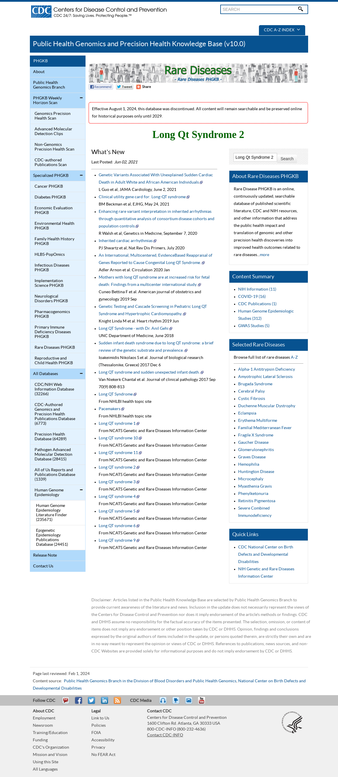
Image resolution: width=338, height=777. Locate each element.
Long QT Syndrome (116, 394)
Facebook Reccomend (100, 87)
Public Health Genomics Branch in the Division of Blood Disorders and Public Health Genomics (150, 681)
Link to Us (100, 718)
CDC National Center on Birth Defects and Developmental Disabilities (265, 554)
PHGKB (40, 61)
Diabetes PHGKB (50, 197)
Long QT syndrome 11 (118, 453)
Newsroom (43, 726)
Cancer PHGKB (49, 186)
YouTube (204, 703)
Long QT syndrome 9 (117, 540)
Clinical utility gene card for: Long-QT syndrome (142, 197)
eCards (190, 703)
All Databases (45, 374)
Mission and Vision (50, 755)
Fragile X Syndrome (255, 435)
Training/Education (50, 733)
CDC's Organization (51, 747)
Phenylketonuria (253, 494)
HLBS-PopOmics (50, 255)
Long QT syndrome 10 (118, 438)
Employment (44, 718)
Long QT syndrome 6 (117, 526)
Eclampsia (247, 413)
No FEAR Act (103, 755)
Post (103, 703)
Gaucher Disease (253, 443)
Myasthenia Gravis (255, 486)
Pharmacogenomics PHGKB (52, 314)
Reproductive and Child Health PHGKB (54, 360)
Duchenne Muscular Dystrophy (266, 406)
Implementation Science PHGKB (49, 283)
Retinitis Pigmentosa (256, 501)
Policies (98, 726)
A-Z (294, 357)
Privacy (98, 747)
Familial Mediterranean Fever (265, 428)
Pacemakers (110, 409)
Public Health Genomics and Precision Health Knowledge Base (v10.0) (139, 44)
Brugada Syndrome (255, 384)
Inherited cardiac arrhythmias (126, 241)
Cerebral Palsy (251, 391)
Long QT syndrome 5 (117, 511)
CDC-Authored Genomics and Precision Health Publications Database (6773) (55, 414)
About (39, 72)
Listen (163, 703)
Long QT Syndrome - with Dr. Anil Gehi (133, 329)
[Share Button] (143, 87)
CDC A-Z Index (282, 30)
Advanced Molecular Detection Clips (53, 131)
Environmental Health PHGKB (54, 226)
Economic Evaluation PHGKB (54, 210)
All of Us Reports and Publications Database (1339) (55, 474)
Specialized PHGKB (51, 176)
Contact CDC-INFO (165, 735)
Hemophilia (248, 464)
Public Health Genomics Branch (49, 85)
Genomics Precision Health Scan (53, 116)
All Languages (45, 769)
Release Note (45, 555)
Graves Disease (252, 457)
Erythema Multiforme (257, 421)
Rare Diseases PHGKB (55, 348)
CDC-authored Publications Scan (51, 162)
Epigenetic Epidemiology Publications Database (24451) (52, 538)
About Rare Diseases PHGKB (265, 176)
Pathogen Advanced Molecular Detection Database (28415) (53, 454)
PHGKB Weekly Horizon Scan (47, 100)
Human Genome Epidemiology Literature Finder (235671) (51, 513)
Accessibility (103, 740)
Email (66, 703)
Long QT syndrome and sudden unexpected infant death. (149, 372)
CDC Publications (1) (257, 304)
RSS (116, 703)
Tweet (91, 703)
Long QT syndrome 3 (117, 482)
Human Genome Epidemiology (49, 492)
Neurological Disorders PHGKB (51, 298)
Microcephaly (250, 479)
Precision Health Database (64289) (50, 436)
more (264, 255)
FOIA (96, 733)
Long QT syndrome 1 (117, 424)
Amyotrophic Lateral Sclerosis (265, 377)
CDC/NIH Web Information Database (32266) (54, 389)
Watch (176, 703)
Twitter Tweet (124, 87)
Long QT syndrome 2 (117, 467)
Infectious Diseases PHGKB (52, 267)
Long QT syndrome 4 (117, 497)
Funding (40, 740)
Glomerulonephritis (256, 450)
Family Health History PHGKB (54, 241)
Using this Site (45, 762)
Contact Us (43, 566)
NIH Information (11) (257, 289)
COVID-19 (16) (252, 297)
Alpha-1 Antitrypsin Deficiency (266, 369)
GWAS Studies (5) (253, 326)
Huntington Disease (256, 472)
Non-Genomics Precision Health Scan (54, 147)
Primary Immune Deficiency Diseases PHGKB (53, 332)
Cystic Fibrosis (251, 399)
